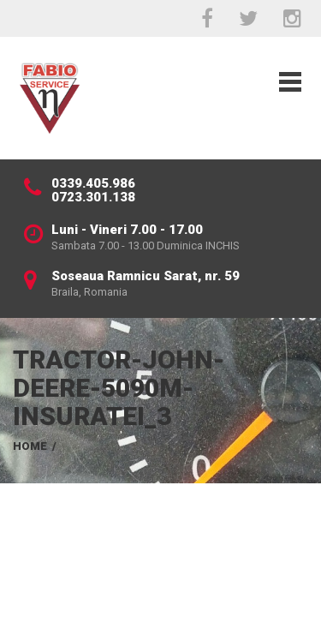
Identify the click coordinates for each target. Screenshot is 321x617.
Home (30, 446)
